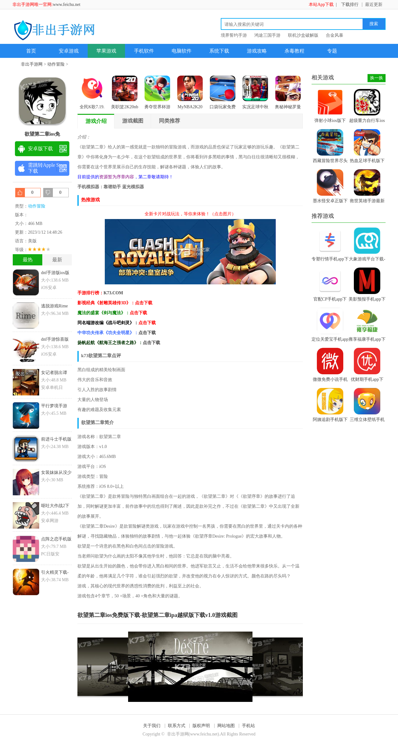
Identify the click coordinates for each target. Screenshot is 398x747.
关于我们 (151, 725)
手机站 (248, 725)
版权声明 (201, 725)
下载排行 (350, 4)
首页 (31, 51)
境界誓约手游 (234, 35)
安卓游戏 (69, 51)
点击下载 (147, 332)
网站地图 (226, 725)
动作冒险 (56, 64)
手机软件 (144, 51)
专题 (332, 51)
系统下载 (219, 51)
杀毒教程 (294, 51)
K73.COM (113, 293)
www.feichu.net (67, 4)
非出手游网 (32, 64)
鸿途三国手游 (267, 35)
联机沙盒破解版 (303, 35)
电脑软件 (182, 51)
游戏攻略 (257, 51)
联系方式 (176, 725)
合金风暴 (334, 35)
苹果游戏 (106, 51)
